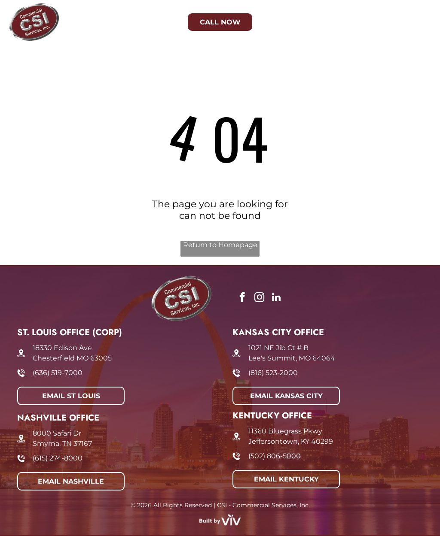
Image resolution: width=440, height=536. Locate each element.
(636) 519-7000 (57, 373)
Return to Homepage (220, 245)
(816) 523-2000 (273, 373)
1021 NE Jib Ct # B (278, 348)
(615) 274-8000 (57, 458)
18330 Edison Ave (62, 348)
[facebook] (242, 298)
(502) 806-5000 (274, 456)
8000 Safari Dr (57, 433)
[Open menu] (417, 22)
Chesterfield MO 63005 (72, 358)
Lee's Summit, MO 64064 (291, 358)
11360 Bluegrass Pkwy (285, 431)
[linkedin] (276, 298)
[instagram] (259, 298)
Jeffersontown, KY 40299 (290, 441)
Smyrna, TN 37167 (62, 443)
